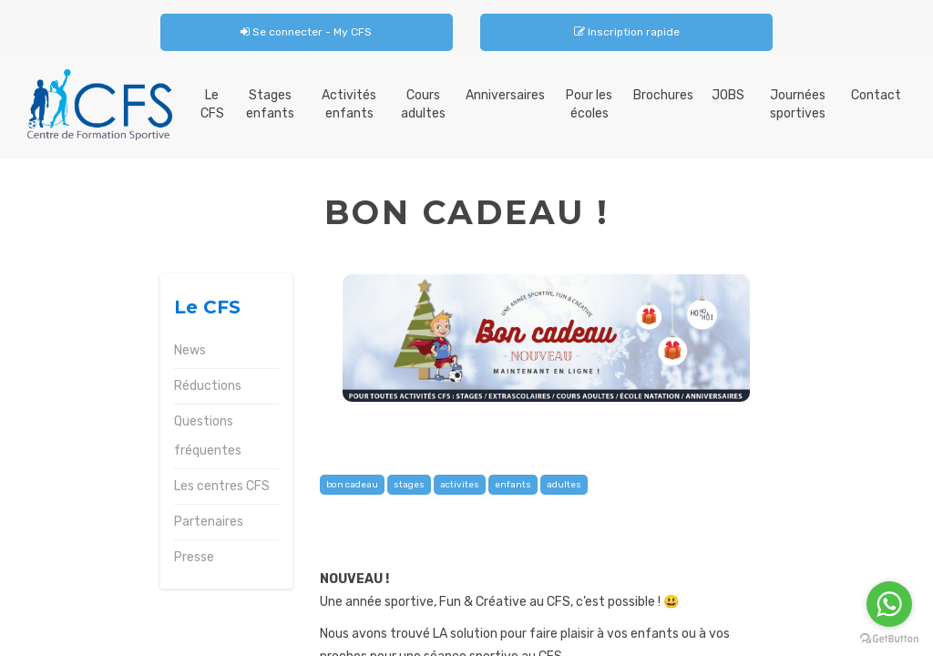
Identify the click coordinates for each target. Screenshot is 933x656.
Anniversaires (505, 95)
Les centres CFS (222, 486)
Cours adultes (423, 104)
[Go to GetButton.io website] (889, 638)
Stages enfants (270, 104)
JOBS (728, 95)
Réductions (207, 386)
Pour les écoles (589, 104)
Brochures (663, 95)
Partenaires (208, 521)
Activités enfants (349, 104)
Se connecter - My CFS (306, 32)
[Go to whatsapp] (889, 604)
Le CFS (212, 104)
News (190, 350)
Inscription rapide (627, 32)
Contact (876, 95)
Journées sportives (797, 104)
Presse (194, 557)
